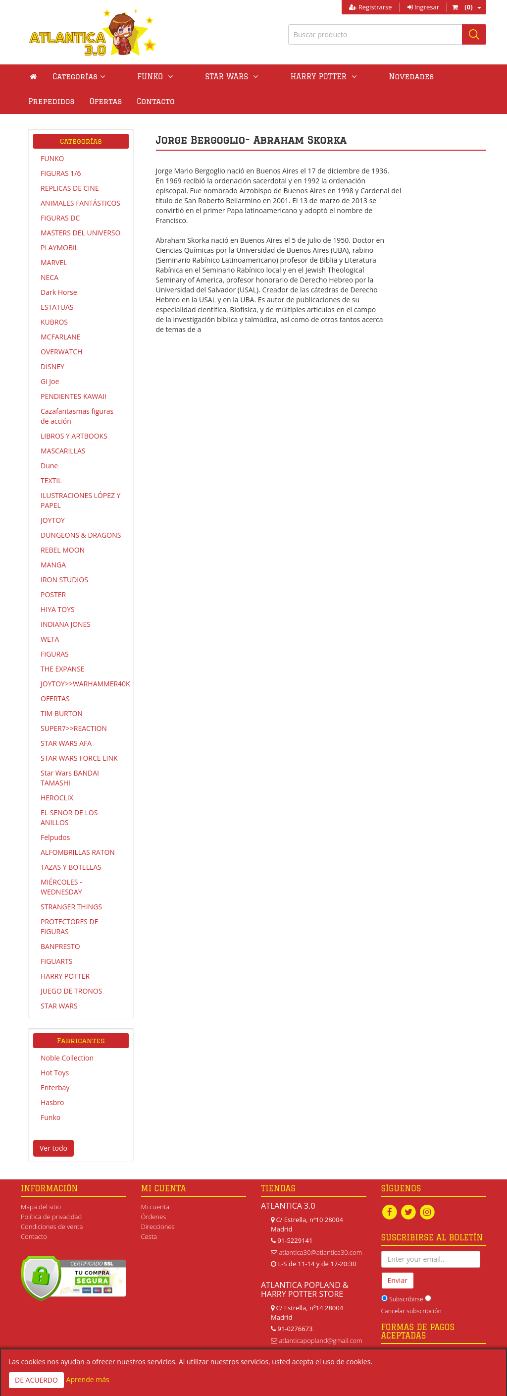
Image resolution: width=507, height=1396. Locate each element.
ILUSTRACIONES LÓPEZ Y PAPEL (80, 500)
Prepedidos (402, 76)
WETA (50, 639)
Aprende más (87, 1379)
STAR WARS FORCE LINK (79, 758)
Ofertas (457, 76)
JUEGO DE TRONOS (71, 991)
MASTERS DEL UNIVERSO (80, 232)
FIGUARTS (56, 961)
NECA (49, 277)
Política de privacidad (51, 1216)
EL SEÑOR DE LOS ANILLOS (69, 817)
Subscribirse (406, 1299)
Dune (49, 465)
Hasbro (52, 1102)
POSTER (53, 594)
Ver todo (53, 1148)
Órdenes (153, 1216)
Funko (50, 1117)
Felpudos (55, 837)
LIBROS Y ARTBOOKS (74, 436)
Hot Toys (55, 1072)
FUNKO (52, 158)
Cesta (149, 1236)
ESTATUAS (57, 307)
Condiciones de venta (52, 1226)
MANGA (53, 564)
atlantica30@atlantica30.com (320, 1252)
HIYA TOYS (58, 609)
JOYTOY (53, 520)
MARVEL (54, 262)
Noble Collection (67, 1057)
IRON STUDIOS (64, 579)
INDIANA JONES (66, 624)
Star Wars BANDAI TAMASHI (70, 777)
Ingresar (423, 6)
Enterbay (55, 1087)
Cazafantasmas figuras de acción (77, 416)
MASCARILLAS (63, 450)
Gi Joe (50, 381)
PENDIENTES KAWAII (73, 396)
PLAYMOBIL (59, 247)
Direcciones (158, 1226)
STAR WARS (59, 1005)
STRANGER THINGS (71, 906)
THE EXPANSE (63, 668)
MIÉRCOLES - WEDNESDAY (61, 886)
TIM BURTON (62, 713)
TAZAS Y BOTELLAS (71, 867)
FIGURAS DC (60, 218)
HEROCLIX (57, 797)
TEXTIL (51, 480)
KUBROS (54, 322)
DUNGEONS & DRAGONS (81, 535)
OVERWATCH (61, 351)
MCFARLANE (61, 336)
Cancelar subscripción (411, 1311)
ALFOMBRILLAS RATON (78, 852)
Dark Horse (59, 292)
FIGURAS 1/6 (61, 173)
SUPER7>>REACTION (74, 728)
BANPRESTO (60, 946)
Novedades (341, 76)
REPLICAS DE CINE (70, 188)
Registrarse (370, 6)
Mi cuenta (155, 1206)
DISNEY (52, 366)
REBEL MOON (63, 550)
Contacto (47, 101)
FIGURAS (55, 654)
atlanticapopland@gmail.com (320, 1340)
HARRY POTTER (65, 976)
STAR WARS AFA (66, 743)
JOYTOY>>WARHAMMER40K (85, 683)
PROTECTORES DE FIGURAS (70, 926)
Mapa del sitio (41, 1206)
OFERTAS (55, 698)
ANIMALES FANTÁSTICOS (80, 203)
